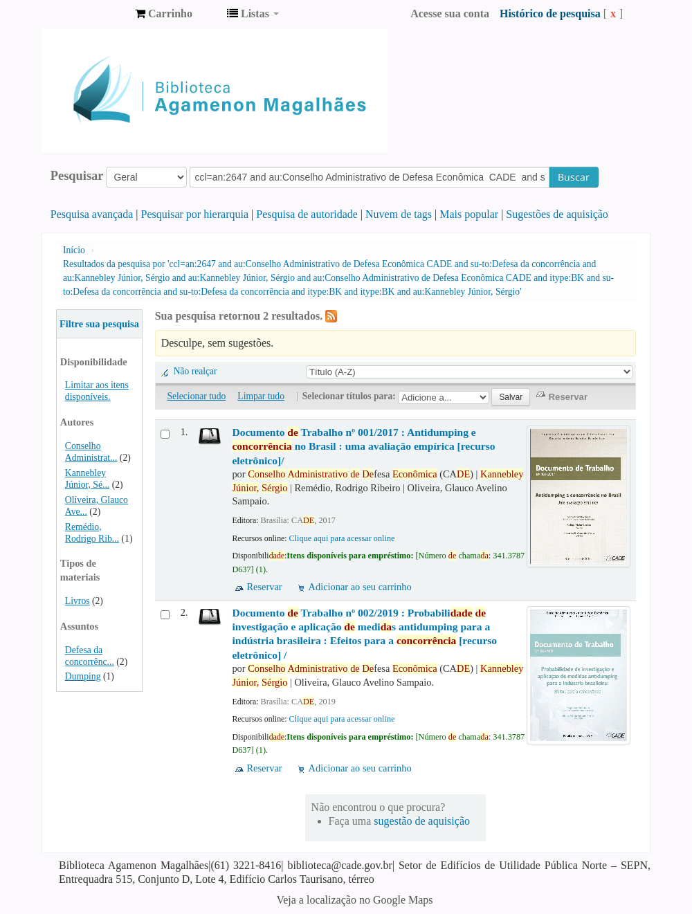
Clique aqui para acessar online (342, 538)
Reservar (264, 586)
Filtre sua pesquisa (99, 323)
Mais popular (468, 214)
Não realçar (195, 371)
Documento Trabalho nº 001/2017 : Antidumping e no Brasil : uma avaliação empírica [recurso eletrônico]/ (363, 446)
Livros (77, 601)
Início (74, 250)
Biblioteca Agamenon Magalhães (90, 14)
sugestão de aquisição (422, 821)
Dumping (83, 676)
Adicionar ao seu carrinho (360, 586)
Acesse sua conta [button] (449, 13)
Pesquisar (77, 176)
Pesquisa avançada (92, 214)
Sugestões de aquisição (557, 214)
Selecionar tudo (196, 396)
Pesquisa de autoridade (307, 214)
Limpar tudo (260, 396)
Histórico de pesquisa (550, 13)
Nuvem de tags (398, 214)
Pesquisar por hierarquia (195, 214)
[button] (164, 14)
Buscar (574, 176)
